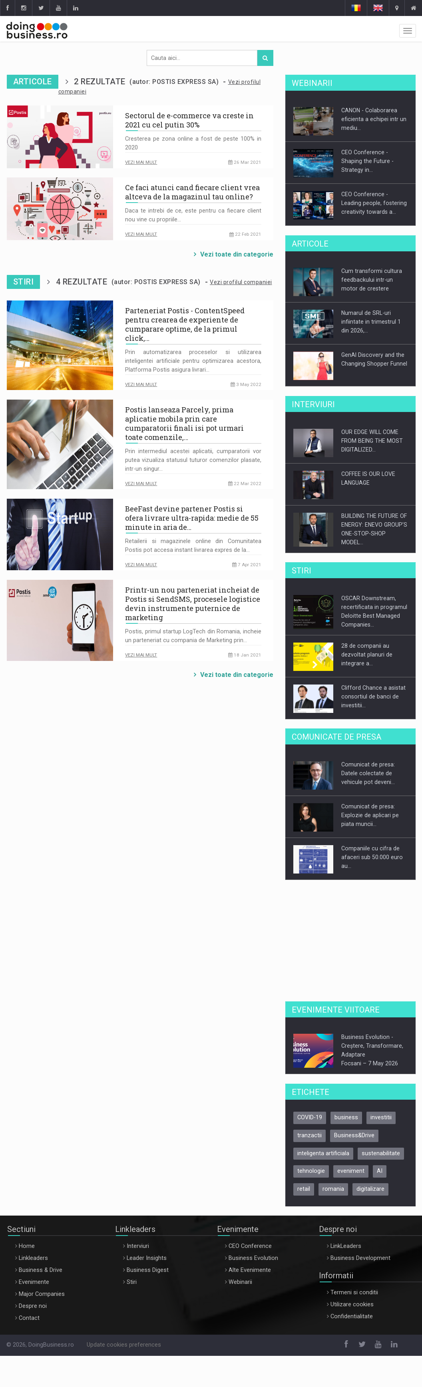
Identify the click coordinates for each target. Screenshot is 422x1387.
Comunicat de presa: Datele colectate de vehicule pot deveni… (368, 773)
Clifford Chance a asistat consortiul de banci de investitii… (373, 696)
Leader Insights (147, 1258)
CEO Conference (250, 1246)
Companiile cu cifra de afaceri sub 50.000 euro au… (372, 857)
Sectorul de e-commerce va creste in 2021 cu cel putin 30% (189, 120)
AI (379, 1171)
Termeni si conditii (354, 1292)
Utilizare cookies (352, 1304)
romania (333, 1189)
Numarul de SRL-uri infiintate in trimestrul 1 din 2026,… (371, 322)
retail (303, 1189)
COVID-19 (309, 1117)
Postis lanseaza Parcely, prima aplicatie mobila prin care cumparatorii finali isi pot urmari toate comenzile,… (184, 423)
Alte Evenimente (250, 1270)
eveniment (350, 1171)
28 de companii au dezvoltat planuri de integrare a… (366, 655)
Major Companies (42, 1294)
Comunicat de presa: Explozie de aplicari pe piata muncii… (370, 815)
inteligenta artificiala (323, 1153)
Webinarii (240, 1282)
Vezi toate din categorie (236, 254)
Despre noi (33, 1306)
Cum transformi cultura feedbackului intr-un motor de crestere (371, 280)
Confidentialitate (351, 1316)
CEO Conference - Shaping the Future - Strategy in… (367, 161)
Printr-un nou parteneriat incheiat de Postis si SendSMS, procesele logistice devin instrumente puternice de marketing (192, 603)
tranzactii (309, 1135)
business (346, 1117)
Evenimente (34, 1282)
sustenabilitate (381, 1153)
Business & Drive (40, 1270)
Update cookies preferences (124, 1344)
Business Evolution (253, 1258)
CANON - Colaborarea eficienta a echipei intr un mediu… (373, 119)
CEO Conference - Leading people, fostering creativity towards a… (374, 203)
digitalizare (370, 1189)
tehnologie (311, 1171)
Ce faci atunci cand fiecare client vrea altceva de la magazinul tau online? (192, 192)
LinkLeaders (345, 1246)
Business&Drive (354, 1135)
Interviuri (138, 1246)
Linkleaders (33, 1258)
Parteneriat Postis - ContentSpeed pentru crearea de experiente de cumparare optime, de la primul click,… (185, 324)
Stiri (132, 1282)
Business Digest (148, 1270)
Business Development (360, 1258)
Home (27, 1246)
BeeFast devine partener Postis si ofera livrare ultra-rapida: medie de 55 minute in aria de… (192, 518)
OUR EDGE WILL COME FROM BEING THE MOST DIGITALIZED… (372, 441)
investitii (381, 1117)
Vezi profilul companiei (241, 282)
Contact (29, 1318)
